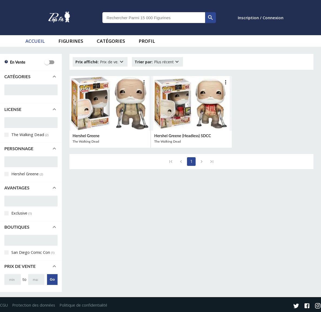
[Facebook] (307, 306)
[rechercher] (210, 17)
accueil (35, 41)
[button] (31, 76)
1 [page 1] (191, 161)
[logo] (59, 17)
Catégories (111, 41)
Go (52, 279)
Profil (147, 41)
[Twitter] (296, 306)
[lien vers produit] (109, 103)
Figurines (70, 41)
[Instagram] (318, 306)
